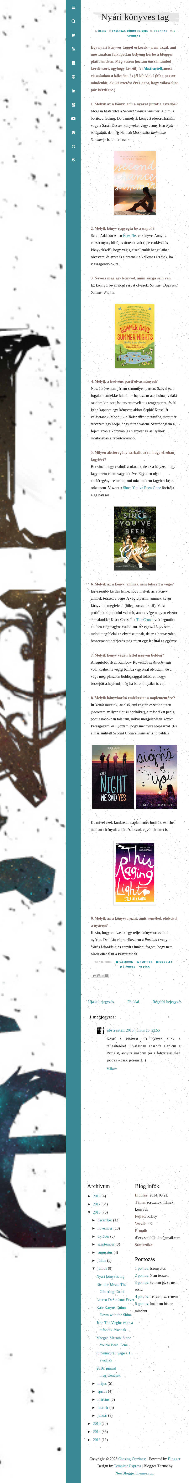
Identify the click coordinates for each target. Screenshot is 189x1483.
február (103, 1408)
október (104, 1237)
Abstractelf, (153, 69)
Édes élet (130, 236)
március (104, 1400)
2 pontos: (142, 1276)
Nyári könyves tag (135, 17)
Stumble (127, 967)
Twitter (144, 962)
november (106, 1229)
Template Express (127, 1467)
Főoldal (133, 1002)
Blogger (174, 1460)
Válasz (112, 1070)
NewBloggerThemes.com (134, 1474)
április (103, 1392)
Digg (144, 967)
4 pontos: (142, 1297)
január (103, 1416)
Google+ (164, 962)
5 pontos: (142, 1304)
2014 (97, 1432)
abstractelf (116, 1031)
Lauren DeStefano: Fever (115, 1300)
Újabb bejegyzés (101, 1002)
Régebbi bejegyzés (167, 1002)
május (103, 1384)
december (105, 1221)
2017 (97, 1205)
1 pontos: (142, 1269)
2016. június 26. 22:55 (143, 1031)
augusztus (106, 1253)
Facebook (124, 962)
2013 (97, 1440)
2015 (97, 1424)
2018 (97, 1197)
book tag (161, 31)
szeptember (107, 1245)
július (102, 1261)
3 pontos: (142, 1283)
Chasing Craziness (132, 1460)
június (103, 1269)
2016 (97, 1213)
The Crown (144, 620)
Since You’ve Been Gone (142, 488)
